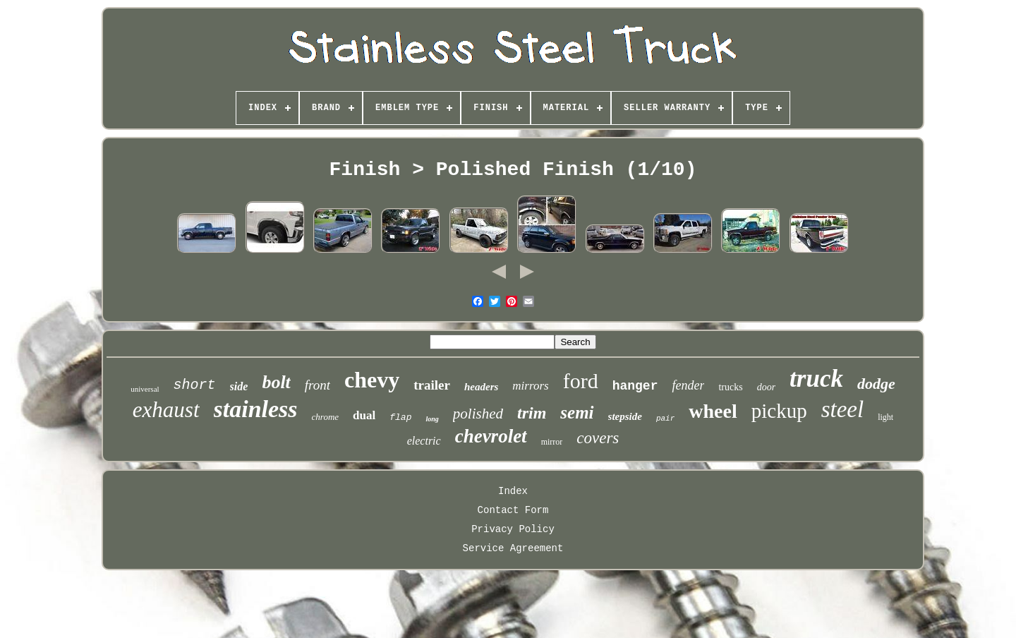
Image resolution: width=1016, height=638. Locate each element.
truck (816, 378)
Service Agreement (513, 548)
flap (400, 417)
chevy (371, 379)
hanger (635, 386)
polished (478, 413)
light (885, 417)
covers (597, 438)
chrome (325, 416)
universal (145, 389)
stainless (256, 409)
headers (481, 386)
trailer (431, 385)
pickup (779, 410)
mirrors (530, 385)
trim (531, 413)
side (239, 386)
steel (842, 409)
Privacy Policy (513, 529)
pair (665, 418)
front (317, 385)
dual (364, 415)
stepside (625, 416)
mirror (552, 442)
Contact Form (513, 510)
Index (513, 491)
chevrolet (491, 436)
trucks (730, 387)
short (195, 385)
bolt (276, 382)
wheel (713, 411)
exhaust (166, 409)
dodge (876, 383)
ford (580, 380)
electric (424, 441)
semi (576, 412)
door (766, 387)
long (431, 419)
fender (688, 385)
